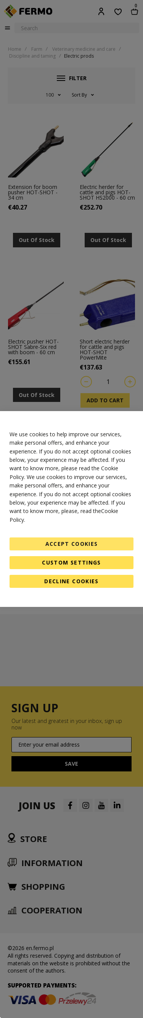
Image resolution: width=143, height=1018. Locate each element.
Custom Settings (71, 562)
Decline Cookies (71, 581)
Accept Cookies (71, 543)
